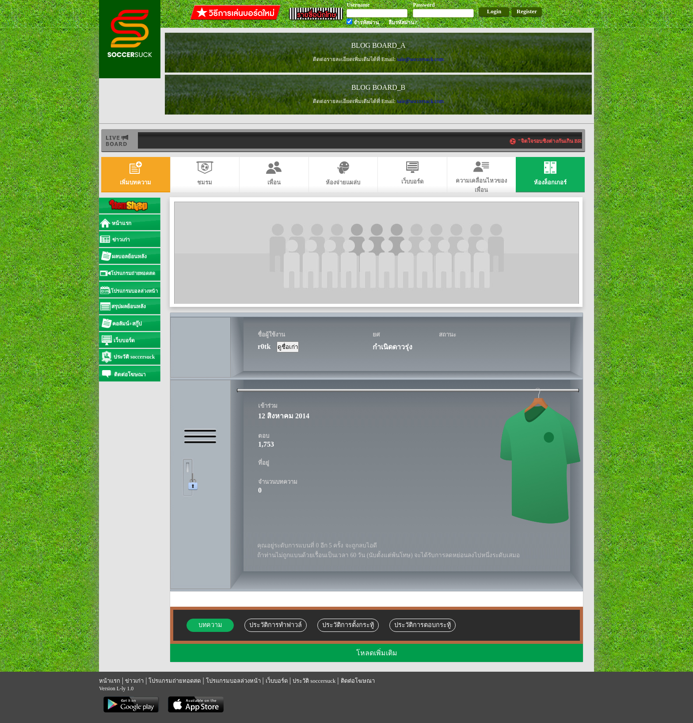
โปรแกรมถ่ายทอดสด (174, 680)
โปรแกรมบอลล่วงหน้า (233, 680)
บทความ (210, 624)
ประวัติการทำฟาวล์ (275, 624)
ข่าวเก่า (134, 680)
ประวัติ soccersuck (314, 680)
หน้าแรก (109, 680)
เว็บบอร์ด (277, 680)
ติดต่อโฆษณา (358, 680)
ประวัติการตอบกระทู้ (422, 624)
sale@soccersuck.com (420, 59)
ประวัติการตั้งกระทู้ (348, 624)
